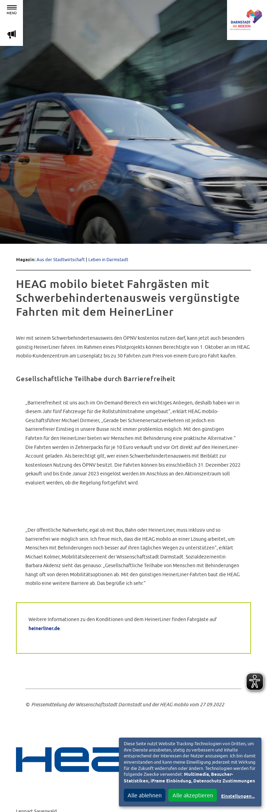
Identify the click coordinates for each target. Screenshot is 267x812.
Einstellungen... (238, 796)
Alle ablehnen (145, 795)
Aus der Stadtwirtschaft (61, 259)
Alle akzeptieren (192, 795)
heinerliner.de (44, 628)
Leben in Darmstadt (108, 259)
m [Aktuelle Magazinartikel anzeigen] (11, 34)
